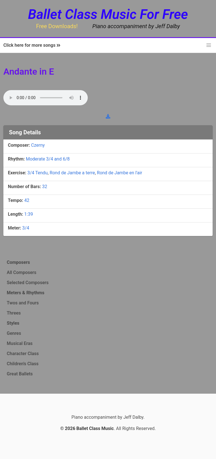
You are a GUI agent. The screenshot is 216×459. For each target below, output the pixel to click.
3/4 (25, 228)
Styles (13, 323)
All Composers (21, 272)
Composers (18, 262)
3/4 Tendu (37, 172)
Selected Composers (28, 282)
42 (26, 200)
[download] (108, 116)
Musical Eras (20, 343)
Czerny (38, 145)
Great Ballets (20, 373)
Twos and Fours (23, 303)
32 (44, 186)
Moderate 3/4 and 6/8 (48, 159)
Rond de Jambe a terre (72, 172)
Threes (14, 313)
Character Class (23, 353)
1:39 (28, 214)
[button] (208, 45)
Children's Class (23, 363)
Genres (14, 333)
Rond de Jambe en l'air (119, 172)
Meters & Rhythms (25, 292)
